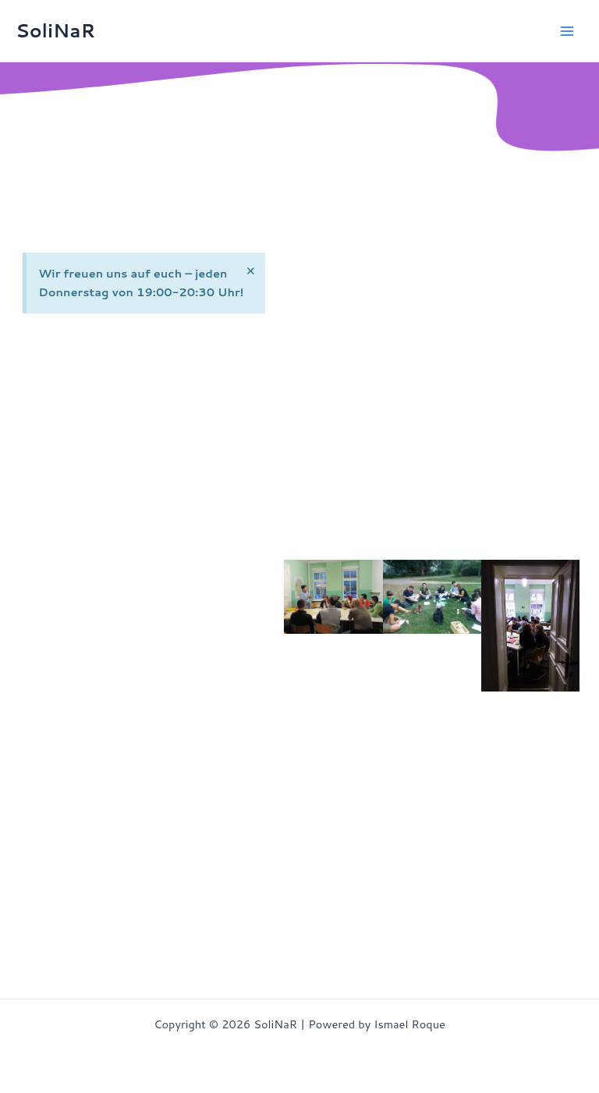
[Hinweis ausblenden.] (250, 270)
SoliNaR (55, 30)
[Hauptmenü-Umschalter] (567, 31)
